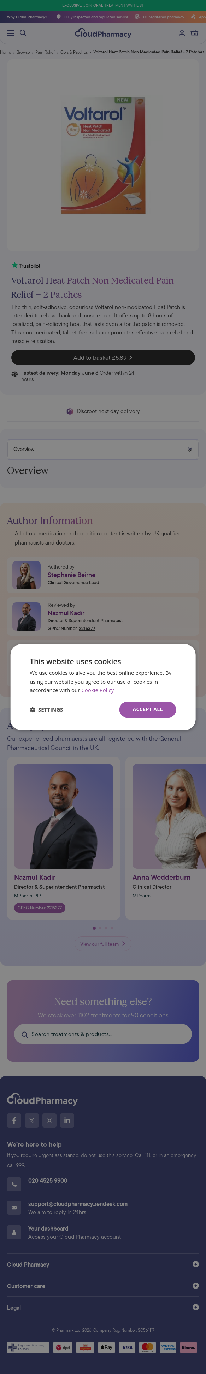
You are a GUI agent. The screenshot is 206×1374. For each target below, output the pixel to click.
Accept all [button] (148, 709)
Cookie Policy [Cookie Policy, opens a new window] (97, 690)
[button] (46, 710)
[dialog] (103, 687)
